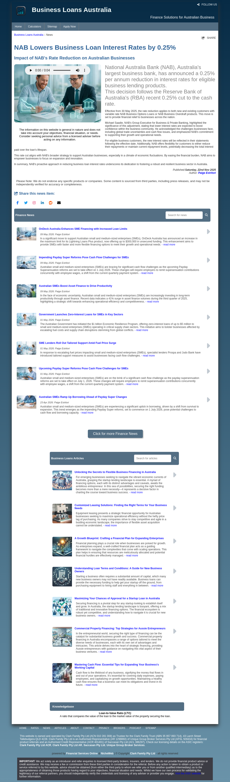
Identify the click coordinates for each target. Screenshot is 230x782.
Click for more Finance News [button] (115, 434)
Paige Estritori (207, 172)
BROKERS (119, 728)
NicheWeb (107, 753)
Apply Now (69, 26)
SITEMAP (150, 728)
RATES (35, 728)
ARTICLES (60, 728)
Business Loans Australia (28, 34)
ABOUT (74, 728)
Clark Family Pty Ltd (142, 753)
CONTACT (88, 728)
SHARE (209, 37)
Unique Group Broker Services (126, 745)
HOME (23, 728)
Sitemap (52, 26)
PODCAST (135, 728)
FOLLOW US (207, 4)
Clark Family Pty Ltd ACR (35, 745)
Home (18, 26)
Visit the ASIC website (188, 773)
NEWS (46, 728)
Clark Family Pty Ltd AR (67, 745)
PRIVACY (104, 728)
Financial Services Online (82, 753)
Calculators (34, 26)
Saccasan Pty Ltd (94, 745)
